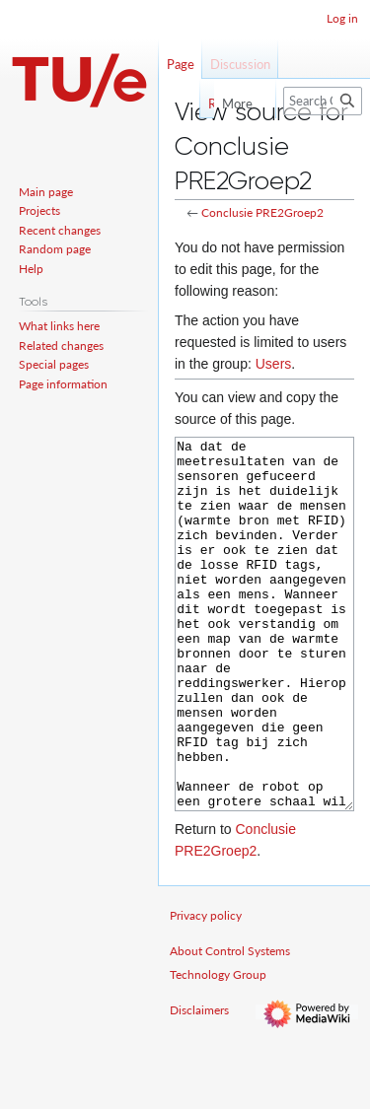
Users (274, 364)
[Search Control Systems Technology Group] (322, 101)
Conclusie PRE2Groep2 (262, 212)
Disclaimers (199, 1083)
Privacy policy (206, 989)
